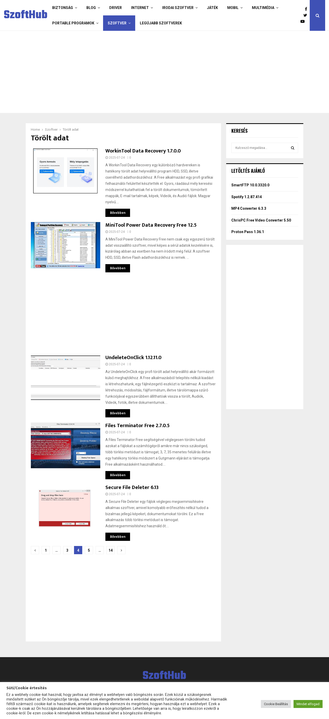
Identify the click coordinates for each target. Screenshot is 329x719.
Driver (115, 8)
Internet (140, 8)
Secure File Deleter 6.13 (132, 487)
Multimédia (263, 8)
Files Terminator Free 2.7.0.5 (137, 425)
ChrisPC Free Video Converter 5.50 (261, 220)
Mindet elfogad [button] (308, 704)
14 (110, 550)
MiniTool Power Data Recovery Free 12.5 (151, 225)
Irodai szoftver (178, 8)
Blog (91, 8)
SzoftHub (26, 15)
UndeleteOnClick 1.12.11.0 (133, 357)
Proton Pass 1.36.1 (247, 232)
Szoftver (117, 23)
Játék (212, 8)
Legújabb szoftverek (161, 23)
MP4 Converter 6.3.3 (248, 208)
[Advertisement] (163, 72)
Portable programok (73, 23)
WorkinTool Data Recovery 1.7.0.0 (143, 151)
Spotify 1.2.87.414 (246, 197)
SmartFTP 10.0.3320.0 (250, 185)
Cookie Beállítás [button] (276, 704)
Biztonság (62, 8)
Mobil (233, 8)
